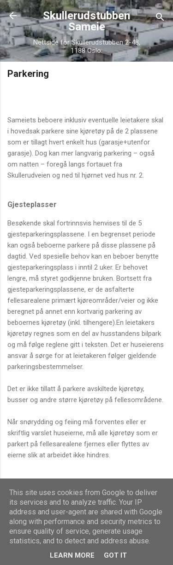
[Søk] (160, 19)
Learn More (72, 555)
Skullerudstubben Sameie (86, 21)
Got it (115, 555)
